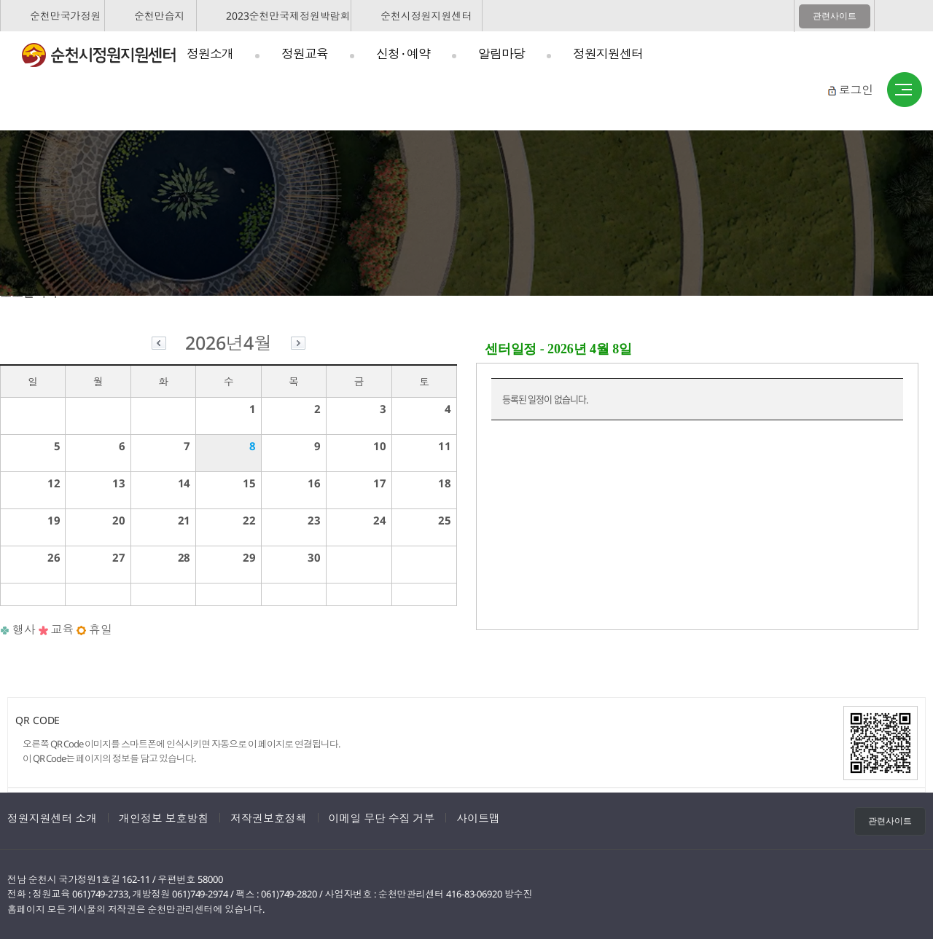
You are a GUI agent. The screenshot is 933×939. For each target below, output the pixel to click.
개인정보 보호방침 (163, 818)
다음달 (298, 345)
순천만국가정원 (65, 16)
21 (184, 520)
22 (249, 520)
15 (249, 483)
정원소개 (210, 53)
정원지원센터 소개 (52, 818)
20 (118, 520)
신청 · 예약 (403, 53)
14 (184, 483)
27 (118, 557)
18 (444, 483)
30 (314, 557)
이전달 (159, 345)
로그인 (855, 90)
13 (118, 483)
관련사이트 (834, 16)
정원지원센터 (608, 53)
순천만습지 (159, 16)
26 (53, 557)
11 (444, 446)
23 (314, 520)
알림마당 (501, 53)
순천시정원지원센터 (426, 16)
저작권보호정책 (268, 818)
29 (249, 557)
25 (444, 520)
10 (379, 446)
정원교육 (304, 53)
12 (53, 483)
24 (379, 520)
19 (53, 520)
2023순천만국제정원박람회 (288, 16)
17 (379, 483)
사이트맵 (904, 90)
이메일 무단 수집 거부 (382, 818)
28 (184, 557)
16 (314, 483)
